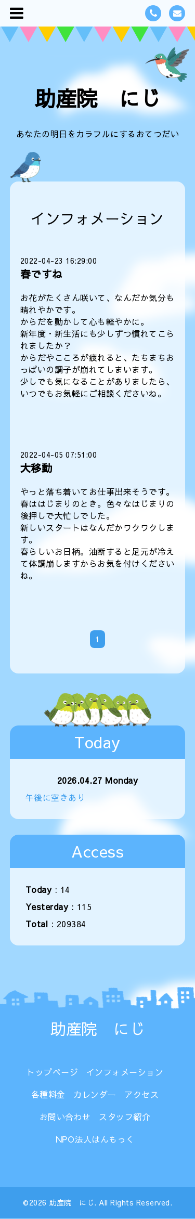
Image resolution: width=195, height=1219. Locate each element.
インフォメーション (125, 1072)
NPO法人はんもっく (95, 1139)
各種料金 (48, 1094)
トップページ (52, 1072)
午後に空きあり (55, 797)
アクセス (141, 1094)
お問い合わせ (65, 1116)
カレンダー (94, 1094)
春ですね (41, 274)
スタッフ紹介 (124, 1116)
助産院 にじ (97, 98)
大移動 (36, 468)
